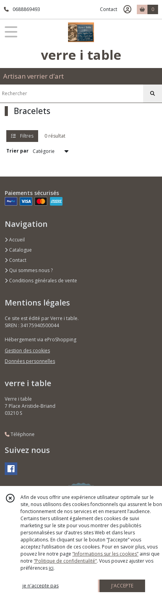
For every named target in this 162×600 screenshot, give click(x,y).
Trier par (17, 150)
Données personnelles (30, 361)
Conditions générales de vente (41, 280)
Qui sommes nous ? (29, 270)
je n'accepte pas (40, 585)
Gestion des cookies (27, 350)
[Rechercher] (152, 94)
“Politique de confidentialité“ (65, 561)
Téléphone (20, 434)
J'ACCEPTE (122, 585)
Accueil (15, 239)
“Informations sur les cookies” (105, 553)
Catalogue (18, 250)
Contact (108, 9)
